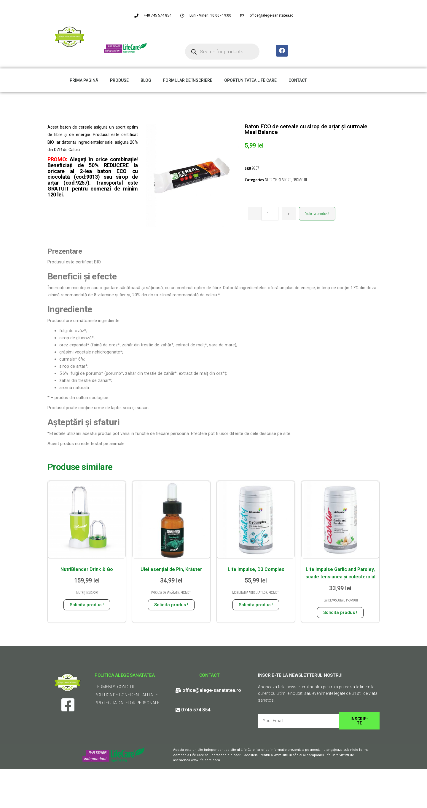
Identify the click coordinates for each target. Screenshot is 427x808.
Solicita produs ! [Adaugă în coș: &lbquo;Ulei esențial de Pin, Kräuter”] (171, 604)
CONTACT (298, 80)
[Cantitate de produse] (269, 213)
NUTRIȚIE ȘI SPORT (278, 180)
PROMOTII (300, 180)
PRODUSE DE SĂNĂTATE (165, 592)
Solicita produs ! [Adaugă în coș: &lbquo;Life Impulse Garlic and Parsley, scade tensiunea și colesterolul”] (340, 612)
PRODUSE (119, 80)
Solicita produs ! (317, 213)
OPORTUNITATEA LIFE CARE (250, 80)
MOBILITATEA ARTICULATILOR (249, 592)
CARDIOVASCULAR (334, 600)
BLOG (146, 80)
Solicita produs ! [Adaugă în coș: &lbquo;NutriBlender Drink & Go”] (87, 604)
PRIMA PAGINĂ (84, 80)
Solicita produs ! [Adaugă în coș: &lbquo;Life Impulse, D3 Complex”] (256, 604)
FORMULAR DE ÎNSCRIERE (187, 80)
